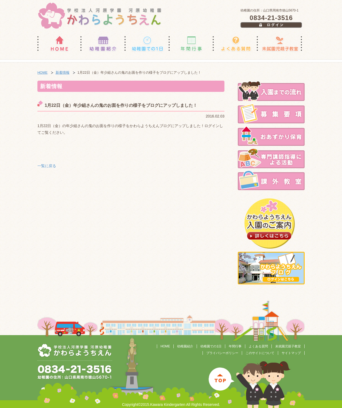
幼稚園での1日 (210, 346)
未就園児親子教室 (288, 346)
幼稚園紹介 (185, 346)
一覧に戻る (46, 166)
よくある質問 (258, 346)
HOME (42, 72)
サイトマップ (291, 353)
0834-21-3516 (271, 17)
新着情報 (62, 72)
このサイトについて (260, 353)
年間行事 (235, 346)
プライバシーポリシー (222, 353)
